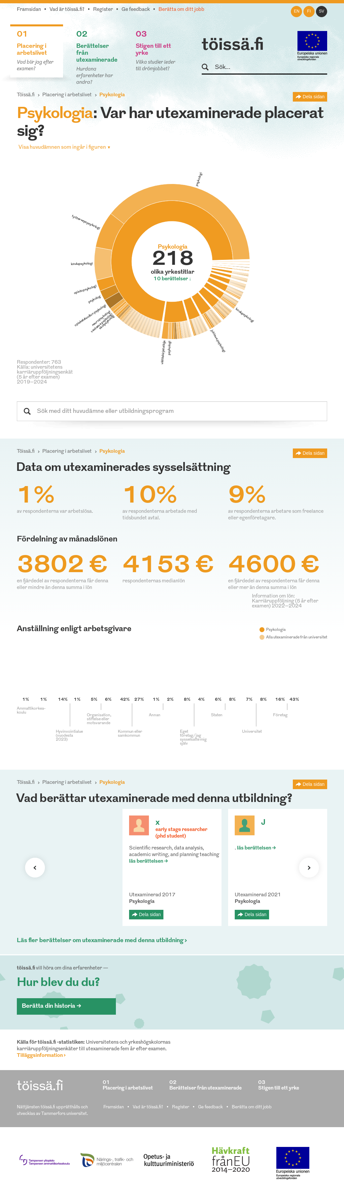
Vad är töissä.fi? (67, 9)
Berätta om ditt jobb (181, 9)
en (296, 12)
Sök (208, 67)
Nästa (309, 867)
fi (309, 12)
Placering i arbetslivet (67, 95)
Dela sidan (314, 96)
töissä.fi (233, 45)
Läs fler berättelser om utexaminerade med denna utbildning (100, 941)
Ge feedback (135, 9)
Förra (35, 867)
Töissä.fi (26, 95)
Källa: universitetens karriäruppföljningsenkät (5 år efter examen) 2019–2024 (45, 375)
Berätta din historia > (51, 1006)
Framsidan (29, 9)
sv (321, 12)
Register (103, 9)
